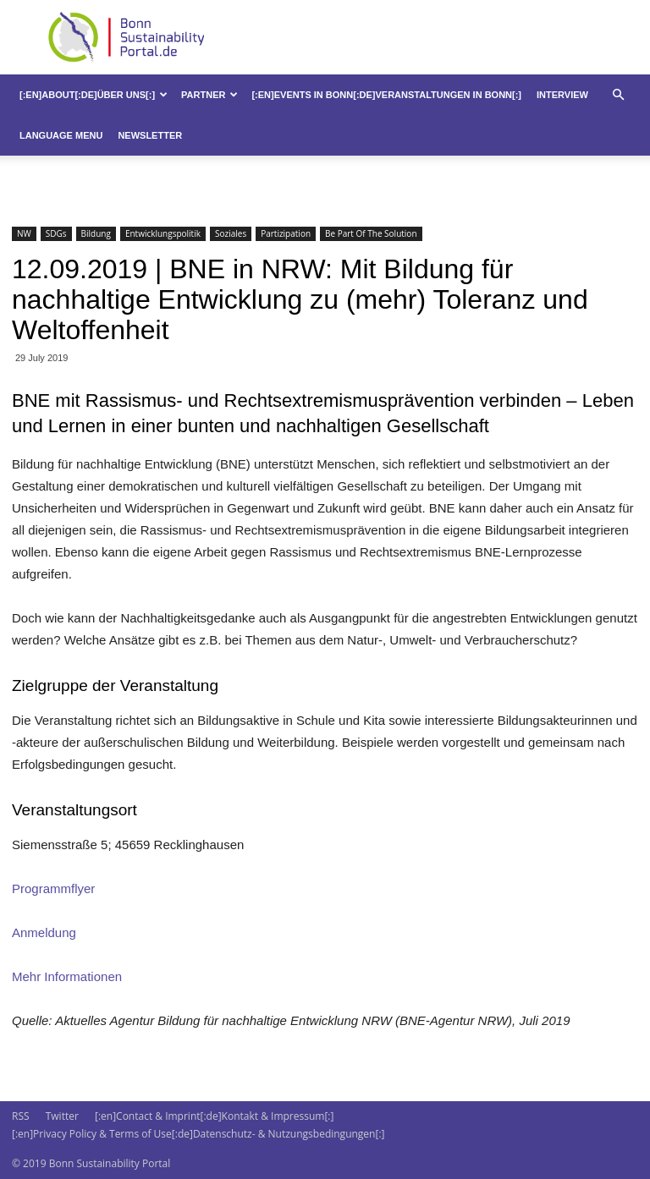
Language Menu (60, 135)
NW (24, 233)
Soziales (230, 233)
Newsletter (150, 135)
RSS (21, 1116)
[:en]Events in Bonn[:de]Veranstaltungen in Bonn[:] (386, 95)
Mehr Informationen (67, 976)
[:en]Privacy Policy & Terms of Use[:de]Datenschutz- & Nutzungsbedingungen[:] (198, 1134)
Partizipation (286, 233)
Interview (562, 95)
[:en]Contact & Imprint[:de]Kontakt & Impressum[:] (214, 1116)
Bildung (96, 233)
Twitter (62, 1116)
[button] (618, 95)
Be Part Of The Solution (370, 233)
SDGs (56, 233)
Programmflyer (53, 888)
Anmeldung (44, 932)
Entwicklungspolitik (163, 233)
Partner (209, 95)
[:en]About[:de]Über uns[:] (93, 95)
